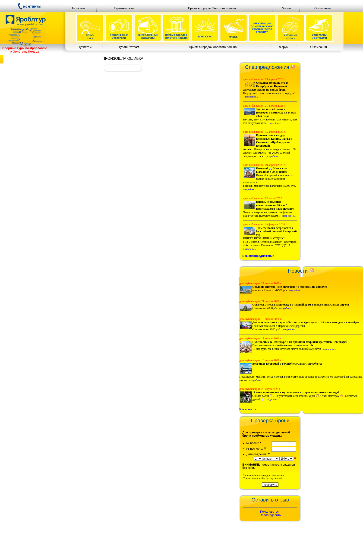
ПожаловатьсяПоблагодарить (270, 513)
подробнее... (251, 96)
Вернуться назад (123, 67)
